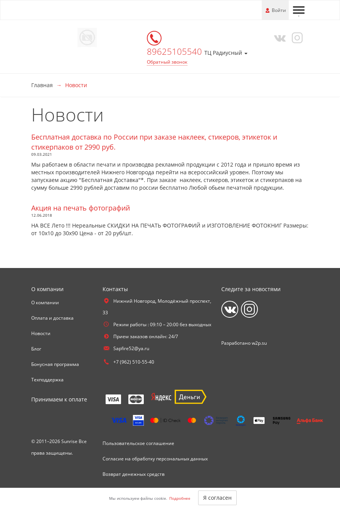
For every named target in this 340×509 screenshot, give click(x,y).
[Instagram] (296, 37)
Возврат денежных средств (134, 474)
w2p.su (259, 343)
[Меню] (299, 10)
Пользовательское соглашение (138, 443)
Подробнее (179, 498)
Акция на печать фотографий (80, 207)
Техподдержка (47, 379)
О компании (45, 302)
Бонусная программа (55, 364)
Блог (36, 349)
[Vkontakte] (278, 37)
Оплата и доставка (52, 318)
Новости (40, 333)
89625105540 (175, 51)
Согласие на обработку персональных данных (155, 458)
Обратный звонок (167, 62)
